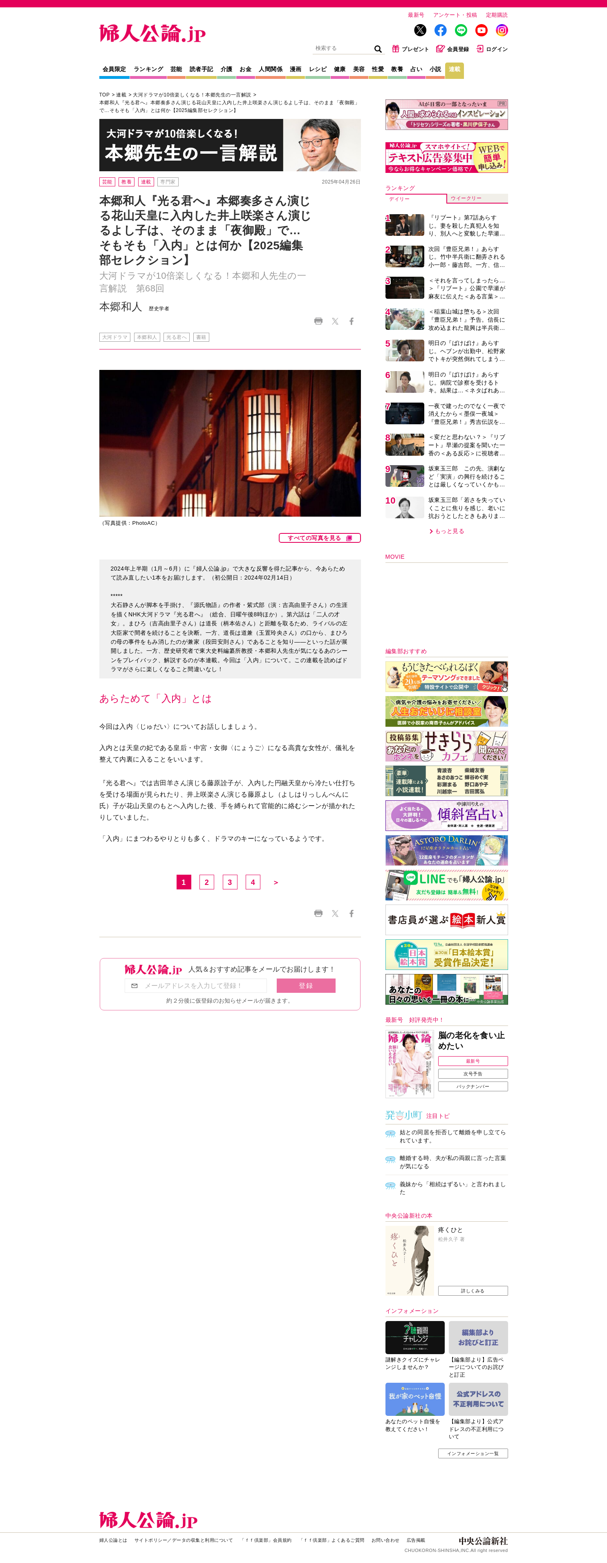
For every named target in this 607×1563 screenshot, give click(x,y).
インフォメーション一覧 (473, 1453)
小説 (435, 69)
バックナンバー (473, 1086)
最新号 (416, 15)
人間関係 (270, 69)
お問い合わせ (386, 1540)
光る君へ (176, 337)
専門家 (168, 182)
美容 (359, 69)
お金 (245, 69)
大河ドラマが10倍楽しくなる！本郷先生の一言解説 (192, 95)
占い (416, 69)
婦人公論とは (113, 1540)
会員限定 (114, 69)
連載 (455, 69)
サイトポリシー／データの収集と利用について (183, 1540)
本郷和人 (147, 337)
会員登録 (452, 49)
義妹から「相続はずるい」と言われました (453, 1188)
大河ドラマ (115, 337)
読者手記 (201, 69)
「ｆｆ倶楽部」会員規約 (266, 1540)
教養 (397, 69)
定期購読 (497, 15)
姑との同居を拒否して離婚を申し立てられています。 (453, 1136)
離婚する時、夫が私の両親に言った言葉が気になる (453, 1162)
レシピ (318, 69)
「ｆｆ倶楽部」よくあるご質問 (332, 1540)
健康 (340, 69)
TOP (104, 95)
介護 (227, 69)
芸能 (176, 69)
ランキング (149, 69)
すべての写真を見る (314, 538)
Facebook (352, 321)
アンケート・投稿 (455, 15)
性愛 (378, 69)
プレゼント (411, 49)
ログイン (492, 49)
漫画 (296, 69)
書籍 (201, 337)
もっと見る (450, 531)
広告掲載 (416, 1540)
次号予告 (473, 1073)
